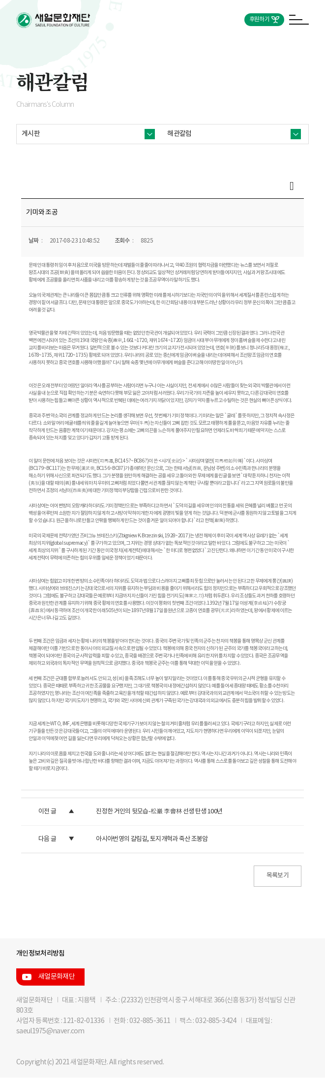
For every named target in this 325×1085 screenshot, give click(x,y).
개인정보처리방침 (40, 953)
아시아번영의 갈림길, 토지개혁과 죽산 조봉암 (151, 839)
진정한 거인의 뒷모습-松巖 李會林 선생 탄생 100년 (159, 811)
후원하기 (259, 19)
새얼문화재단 (56, 977)
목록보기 (277, 875)
